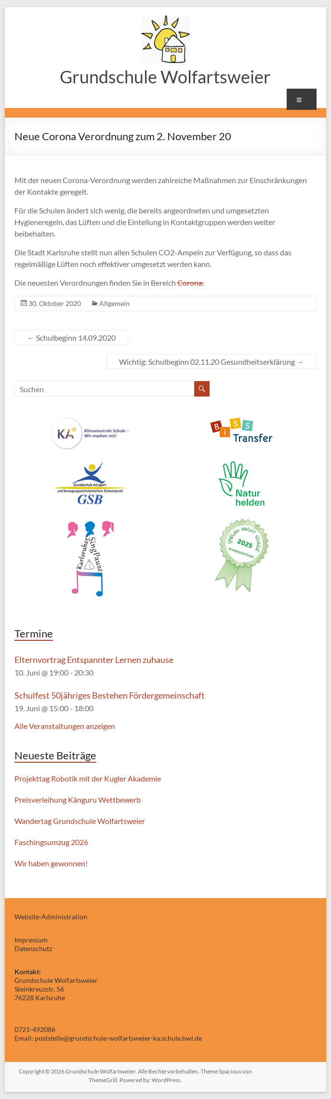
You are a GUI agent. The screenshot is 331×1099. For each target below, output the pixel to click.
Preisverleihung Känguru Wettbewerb (77, 799)
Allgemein (114, 303)
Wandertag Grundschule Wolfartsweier (79, 820)
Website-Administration (50, 917)
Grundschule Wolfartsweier (165, 76)
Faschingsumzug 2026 (51, 842)
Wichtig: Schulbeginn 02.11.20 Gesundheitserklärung (211, 361)
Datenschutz (33, 948)
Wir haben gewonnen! (51, 863)
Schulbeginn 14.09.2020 (71, 337)
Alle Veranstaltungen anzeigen (64, 725)
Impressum (31, 940)
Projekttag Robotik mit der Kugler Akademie (87, 778)
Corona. (190, 282)
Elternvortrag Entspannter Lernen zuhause (93, 659)
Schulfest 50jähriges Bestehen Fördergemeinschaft (109, 695)
